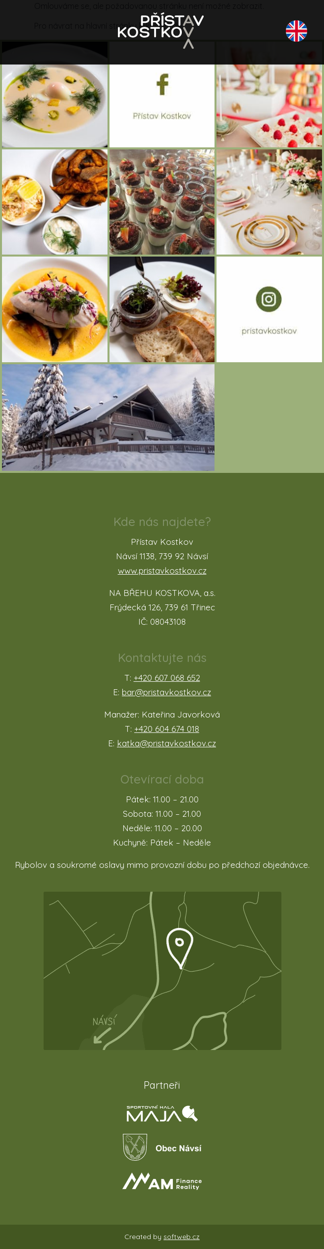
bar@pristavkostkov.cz (166, 692)
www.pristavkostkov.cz (162, 570)
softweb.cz (181, 1236)
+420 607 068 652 (167, 677)
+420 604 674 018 (166, 728)
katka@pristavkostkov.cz (166, 743)
